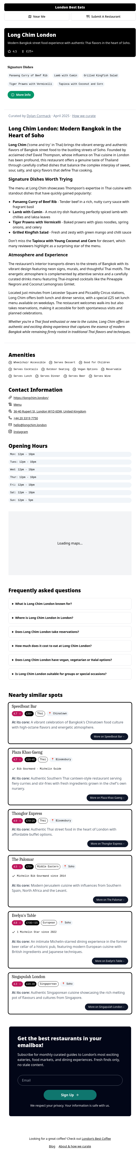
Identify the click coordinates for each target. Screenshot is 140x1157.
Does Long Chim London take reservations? (47, 632)
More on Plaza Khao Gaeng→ (107, 798)
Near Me (36, 16)
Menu (18, 405)
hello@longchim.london (30, 425)
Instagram (21, 432)
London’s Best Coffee (96, 1139)
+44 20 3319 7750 (26, 418)
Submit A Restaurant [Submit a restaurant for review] (103, 16)
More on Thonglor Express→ (108, 843)
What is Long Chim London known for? (43, 604)
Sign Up (70, 1095)
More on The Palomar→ (110, 900)
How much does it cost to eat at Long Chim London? (53, 646)
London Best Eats (70, 7)
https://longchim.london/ (31, 398)
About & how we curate (75, 1146)
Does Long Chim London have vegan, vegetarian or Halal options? (63, 660)
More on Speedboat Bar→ (109, 736)
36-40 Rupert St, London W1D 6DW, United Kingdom (50, 411)
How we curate (84, 115)
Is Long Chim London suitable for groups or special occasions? (61, 674)
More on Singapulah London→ (106, 1007)
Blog (52, 1146)
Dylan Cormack (39, 115)
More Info (21, 95)
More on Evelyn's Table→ (110, 961)
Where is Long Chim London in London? (44, 618)
